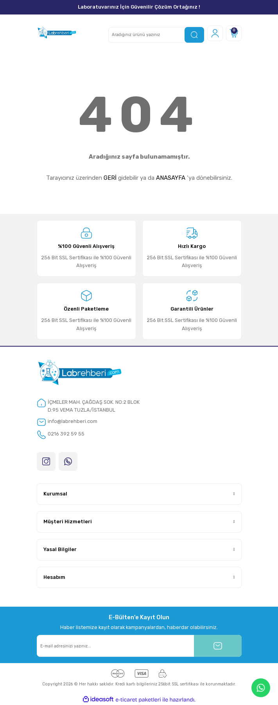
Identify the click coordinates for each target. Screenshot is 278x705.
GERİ (110, 177)
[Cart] (234, 33)
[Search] (156, 35)
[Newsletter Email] (139, 646)
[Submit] (218, 646)
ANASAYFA (170, 177)
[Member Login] (215, 33)
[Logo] (57, 33)
